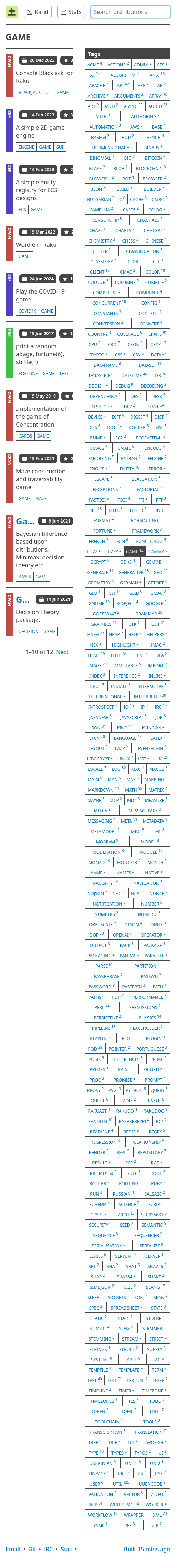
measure (156, 799)
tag (158, 1359)
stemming (101, 1338)
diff (118, 416)
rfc (130, 1162)
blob (120, 167)
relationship (147, 1141)
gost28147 (106, 613)
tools (151, 1421)
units (133, 1462)
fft (161, 499)
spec (95, 1307)
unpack (99, 1473)
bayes (25, 577)
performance (149, 996)
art (93, 105)
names (125, 872)
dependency (105, 395)
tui (132, 1442)
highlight (125, 644)
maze (41, 498)
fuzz (94, 551)
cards (25, 436)
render (99, 1152)
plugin (155, 1038)
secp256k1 (154, 1214)
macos (158, 768)
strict (157, 1338)
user (96, 1483)
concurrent (109, 302)
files (116, 509)
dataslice (101, 375)
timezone (154, 1390)
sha (112, 1266)
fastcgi (99, 499)
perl (102, 1007)
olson (133, 924)
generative (134, 571)
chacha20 (149, 219)
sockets (118, 1297)
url (123, 1473)
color (155, 271)
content (150, 312)
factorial (149, 489)
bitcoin (155, 157)
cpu (94, 344)
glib (135, 592)
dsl (161, 426)
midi (137, 830)
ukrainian (102, 1462)
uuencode (152, 1483)
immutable (127, 665)
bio (129, 157)
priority (154, 1069)
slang (155, 1286)
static (98, 1317)
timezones (103, 1400)
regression (105, 1141)
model (150, 841)
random (100, 1120)
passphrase (108, 975)
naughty (105, 882)
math (133, 789)
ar (161, 85)
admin (142, 64)
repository (151, 1152)
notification (108, 903)
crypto (98, 354)
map (132, 779)
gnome (99, 603)
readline (102, 1131)
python (136, 1089)
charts (125, 230)
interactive (152, 685)
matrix (158, 789)
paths (97, 996)
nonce (158, 893)
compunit (149, 292)
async (133, 105)
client (100, 271)
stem (126, 1328)
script (157, 1203)
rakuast (99, 1110)
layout (98, 748)
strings (99, 1348)
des (136, 395)
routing (130, 1183)
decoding (153, 385)
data (158, 354)
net (119, 893)
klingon (153, 727)
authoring (145, 116)
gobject (127, 603)
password (102, 986)
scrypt (97, 1214)
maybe (96, 799)
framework (147, 530)
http (119, 654)
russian (123, 1193)
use (160, 1473)
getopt (157, 582)
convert (151, 323)
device (97, 416)
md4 (133, 799)
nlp (137, 893)
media (102, 810)
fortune (28, 373)
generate (100, 571)
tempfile (100, 1369)
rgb (157, 1162)
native (155, 872)
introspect (102, 706)
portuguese (151, 1048)
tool (156, 1411)
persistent (107, 1017)
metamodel (105, 830)
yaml (100, 1524)
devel (155, 406)
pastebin (133, 986)
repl (123, 1152)
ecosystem (150, 437)
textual (137, 1379)
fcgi (123, 499)
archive (98, 95)
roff (133, 1172)
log (119, 768)
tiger (159, 1379)
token (100, 1411)
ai (95, 74)
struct (128, 1348)
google (156, 603)
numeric (149, 913)
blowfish (101, 178)
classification (144, 250)
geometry (101, 582)
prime (158, 1058)
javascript (133, 716)
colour (98, 281)
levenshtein (150, 748)
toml (128, 1411)
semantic (154, 1224)
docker (139, 426)
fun (122, 540)
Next (62, 652)
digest (139, 416)
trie (114, 1442)
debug (124, 385)
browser (154, 178)
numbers (106, 913)
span (160, 1297)
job (160, 716)
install (121, 685)
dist (161, 416)
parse (104, 965)
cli (48, 92)
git (115, 592)
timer (127, 1390)
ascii (111, 105)
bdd (128, 136)
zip (157, 1524)
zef (130, 1524)
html (96, 654)
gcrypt (99, 561)
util (121, 1483)
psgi (115, 1089)
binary (153, 147)
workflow (102, 1514)
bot (128, 178)
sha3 (98, 1276)
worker (156, 1504)
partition (147, 965)
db (160, 375)
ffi (143, 499)
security (100, 1224)
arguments (128, 95)
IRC (48, 1549)
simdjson (102, 1286)
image (97, 665)
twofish (156, 1442)
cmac (127, 271)
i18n (140, 654)
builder (154, 188)
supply (156, 1348)
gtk (134, 623)
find (160, 509)
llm (161, 758)
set (94, 1266)
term (159, 1369)
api (123, 85)
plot (128, 1038)
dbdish (98, 385)
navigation (148, 882)
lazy (121, 748)
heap (116, 634)
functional (151, 540)
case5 (131, 209)
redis (131, 1131)
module (150, 851)
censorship (107, 219)
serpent (125, 1255)
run (96, 1193)
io (129, 706)
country (99, 333)
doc (114, 426)
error (157, 468)
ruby (158, 1183)
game (62, 92)
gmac (158, 592)
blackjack (30, 92)
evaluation (146, 478)
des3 (158, 395)
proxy (95, 1089)
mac (137, 768)
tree (94, 1442)
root (157, 1172)
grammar (148, 613)
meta (129, 820)
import (157, 665)
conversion (108, 323)
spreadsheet (126, 1307)
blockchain (151, 167)
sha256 (156, 1266)
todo (157, 1400)
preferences (126, 1058)
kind (124, 727)
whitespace (124, 1504)
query (159, 1089)
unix (158, 1462)
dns (94, 426)
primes (99, 1069)
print (125, 1069)
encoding (101, 458)
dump (98, 437)
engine (26, 147)
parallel (156, 955)
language (128, 737)
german (130, 582)
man (114, 779)
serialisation (108, 1245)
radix (128, 1100)
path (159, 986)
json (98, 727)
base (159, 126)
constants (107, 312)
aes (162, 64)
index (97, 675)
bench (155, 136)
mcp (116, 799)
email (126, 447)
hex (95, 644)
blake (97, 167)
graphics (104, 623)
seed (127, 1224)
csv (138, 354)
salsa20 (154, 1193)
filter (138, 509)
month (157, 862)
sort (142, 1297)
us (141, 1473)
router (99, 1183)
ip (144, 706)
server (155, 1255)
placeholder (146, 1027)
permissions (145, 1007)
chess (130, 240)
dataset (150, 364)
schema (99, 1203)
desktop (101, 406)
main (94, 779)
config (151, 302)
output (100, 944)
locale (96, 768)
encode (155, 447)
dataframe (107, 364)
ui (162, 1452)
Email (13, 1549)
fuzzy (113, 551)
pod (95, 1048)
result (101, 1162)
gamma (158, 551)
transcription (107, 1431)
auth (102, 116)
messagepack (145, 810)
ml (160, 830)
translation (150, 1431)
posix (96, 1058)
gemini (155, 561)
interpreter (150, 696)
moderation (108, 851)
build (124, 188)
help (135, 634)
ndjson (97, 893)
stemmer (154, 1328)
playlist (100, 1038)
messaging (101, 820)
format (104, 520)
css (120, 354)
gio (94, 592)
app (143, 85)
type (96, 1452)
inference (127, 675)
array (158, 95)
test (94, 1379)
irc (161, 706)
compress (106, 292)
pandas (130, 955)
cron (134, 344)
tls (133, 1400)
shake (155, 1276)
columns (127, 281)
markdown (103, 789)
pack (127, 944)
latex (158, 737)
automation (105, 126)
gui (60, 147)
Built (147, 1549)
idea (160, 654)
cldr (134, 261)
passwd (151, 975)
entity (130, 468)
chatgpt (154, 230)
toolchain (108, 1421)
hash (95, 634)
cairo (160, 199)
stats (126, 1317)
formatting (146, 520)
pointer (119, 1048)
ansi (157, 74)
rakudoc (155, 1110)
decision (29, 631)
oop (96, 934)
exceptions (107, 489)
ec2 (120, 437)
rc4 (161, 1120)
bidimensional (110, 147)
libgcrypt (100, 758)
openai (122, 934)
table (132, 1359)
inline (157, 675)
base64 (100, 136)
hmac (157, 644)
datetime (134, 375)
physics (150, 1017)
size (130, 1286)
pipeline (104, 1027)
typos (143, 1452)
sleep (94, 1297)
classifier (103, 261)
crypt (158, 344)
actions (118, 64)
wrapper (135, 1514)
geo (160, 571)
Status (69, 1549)
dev (129, 406)
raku (156, 1100)
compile (156, 281)
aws (136, 126)
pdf (118, 996)
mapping (156, 779)
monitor (129, 862)
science (129, 1203)
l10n (97, 737)
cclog (156, 209)
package (154, 944)
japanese (100, 716)
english (99, 468)
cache (138, 199)
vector (133, 1493)
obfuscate (102, 924)
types (119, 1452)
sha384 (126, 1276)
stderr (155, 1317)
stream (132, 1338)
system (101, 1359)
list (143, 758)
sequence (105, 1234)
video (158, 1493)
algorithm (125, 74)
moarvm (107, 841)
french (99, 540)
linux (125, 758)
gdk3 (127, 561)
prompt (155, 1079)
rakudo (126, 1110)
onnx (158, 924)
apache (99, 85)
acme (94, 64)
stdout (100, 1328)
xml (160, 1514)
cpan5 (157, 333)
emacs (98, 447)
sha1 (133, 1266)
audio (157, 105)
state (158, 1307)
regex (157, 1131)
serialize (151, 1245)
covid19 (27, 311)
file (95, 509)
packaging (101, 955)
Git (32, 1549)
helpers (157, 634)
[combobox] (130, 12)
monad (99, 862)
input (96, 685)
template (132, 1369)
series (97, 1255)
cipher (101, 250)
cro (114, 344)
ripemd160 (103, 1172)
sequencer (148, 1234)
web (95, 1504)
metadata (155, 820)
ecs (22, 209)
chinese (156, 240)
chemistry (102, 240)
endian (130, 458)
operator (153, 934)
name (98, 872)
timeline (100, 1390)
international (107, 696)
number (151, 903)
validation (102, 1493)
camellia (101, 209)
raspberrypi (134, 1120)
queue (99, 1100)
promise (124, 1079)
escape (103, 478)
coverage (129, 333)
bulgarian (100, 199)
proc (97, 1079)
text (64, 373)
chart (97, 230)
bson (97, 188)
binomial (102, 157)
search (123, 1214)
